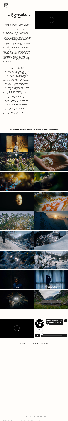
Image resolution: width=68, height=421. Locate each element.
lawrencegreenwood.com (17, 91)
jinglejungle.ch (25, 109)
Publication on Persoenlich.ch (34, 406)
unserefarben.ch (22, 93)
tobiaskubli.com (17, 85)
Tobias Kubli (44, 343)
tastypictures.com (17, 96)
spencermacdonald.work (17, 72)
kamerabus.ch (23, 104)
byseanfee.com (23, 75)
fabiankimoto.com (23, 83)
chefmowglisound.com (17, 88)
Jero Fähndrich (17, 81)
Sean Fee (31, 343)
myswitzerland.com (17, 68)
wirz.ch (21, 70)
